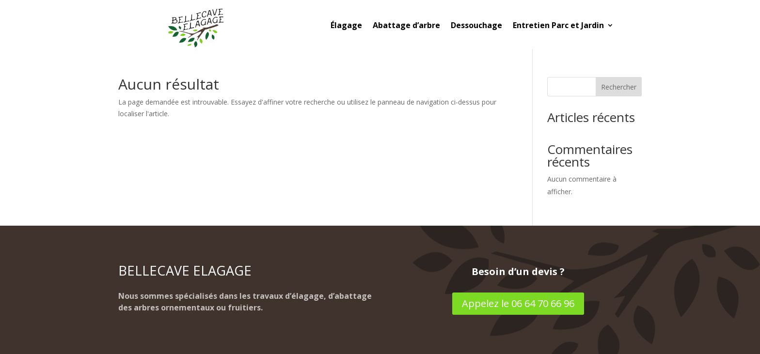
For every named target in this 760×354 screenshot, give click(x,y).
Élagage (346, 26)
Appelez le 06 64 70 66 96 (518, 303)
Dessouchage (476, 26)
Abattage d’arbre (406, 26)
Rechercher (618, 87)
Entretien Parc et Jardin (558, 26)
